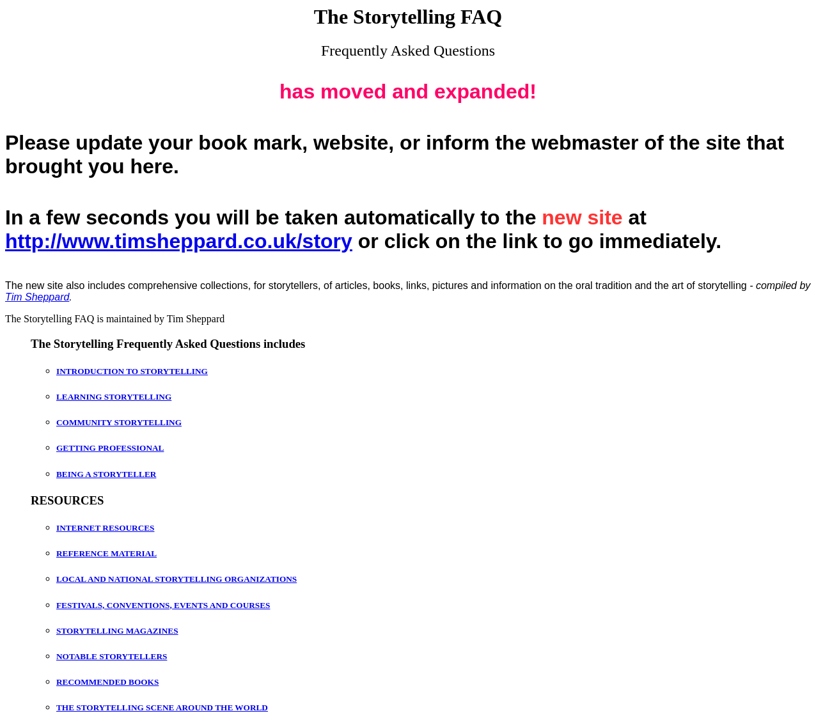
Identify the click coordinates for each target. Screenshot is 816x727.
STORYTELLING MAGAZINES (117, 631)
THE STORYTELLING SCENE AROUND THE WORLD (162, 707)
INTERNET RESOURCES (105, 528)
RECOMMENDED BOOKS (107, 682)
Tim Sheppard (37, 297)
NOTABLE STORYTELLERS (111, 656)
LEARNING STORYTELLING (113, 397)
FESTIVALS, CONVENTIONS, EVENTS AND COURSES (163, 605)
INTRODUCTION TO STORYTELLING (132, 371)
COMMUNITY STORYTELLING (119, 422)
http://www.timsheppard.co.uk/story (178, 241)
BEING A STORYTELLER (106, 474)
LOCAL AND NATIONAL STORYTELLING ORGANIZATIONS (176, 579)
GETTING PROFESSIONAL (110, 448)
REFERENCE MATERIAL (106, 553)
